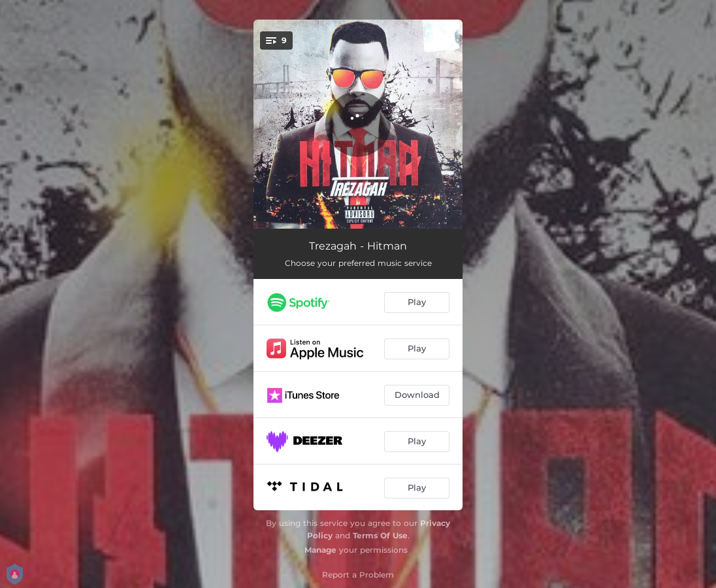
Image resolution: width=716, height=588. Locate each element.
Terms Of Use (380, 535)
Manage (320, 550)
